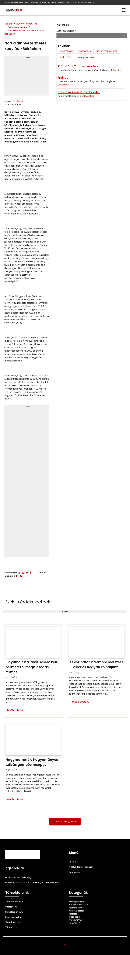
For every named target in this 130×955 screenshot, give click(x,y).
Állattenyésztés (76, 910)
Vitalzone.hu (11, 906)
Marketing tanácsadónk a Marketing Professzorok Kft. (31, 882)
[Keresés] (124, 35)
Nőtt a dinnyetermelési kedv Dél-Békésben (24, 32)
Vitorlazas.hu (11, 927)
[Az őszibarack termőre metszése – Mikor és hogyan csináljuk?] (97, 671)
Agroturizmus (75, 920)
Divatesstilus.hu (13, 917)
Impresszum (75, 872)
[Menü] (124, 10)
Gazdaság (74, 916)
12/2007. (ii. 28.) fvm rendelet (79, 66)
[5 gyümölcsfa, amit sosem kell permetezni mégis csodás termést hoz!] (33, 671)
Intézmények (66, 51)
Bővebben (116, 70)
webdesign (26, 877)
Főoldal (8, 23)
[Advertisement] (26, 77)
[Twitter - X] (26, 572)
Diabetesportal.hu (14, 912)
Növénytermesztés (26, 23)
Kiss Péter (17, 101)
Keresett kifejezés (66, 30)
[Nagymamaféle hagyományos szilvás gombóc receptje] (33, 764)
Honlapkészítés (12, 877)
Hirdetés (26, 57)
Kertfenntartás (76, 907)
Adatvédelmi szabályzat (81, 867)
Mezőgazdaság (77, 901)
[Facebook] (19, 572)
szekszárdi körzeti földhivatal (79, 92)
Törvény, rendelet (85, 57)
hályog (63, 78)
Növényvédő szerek (107, 51)
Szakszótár (65, 57)
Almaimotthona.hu (14, 901)
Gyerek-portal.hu (13, 922)
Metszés (73, 913)
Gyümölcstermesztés (19, 27)
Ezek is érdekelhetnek (27, 602)
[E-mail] (23, 572)
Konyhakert (74, 923)
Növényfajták (85, 51)
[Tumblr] (30, 572)
